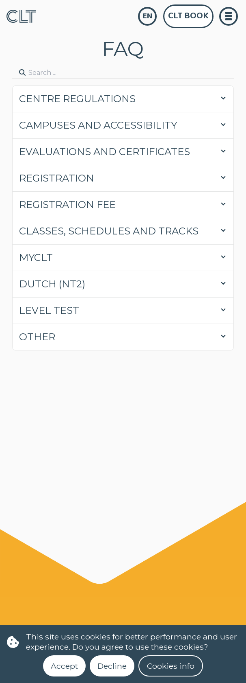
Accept (64, 666)
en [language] (147, 16)
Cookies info (170, 666)
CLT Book (188, 16)
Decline (112, 666)
